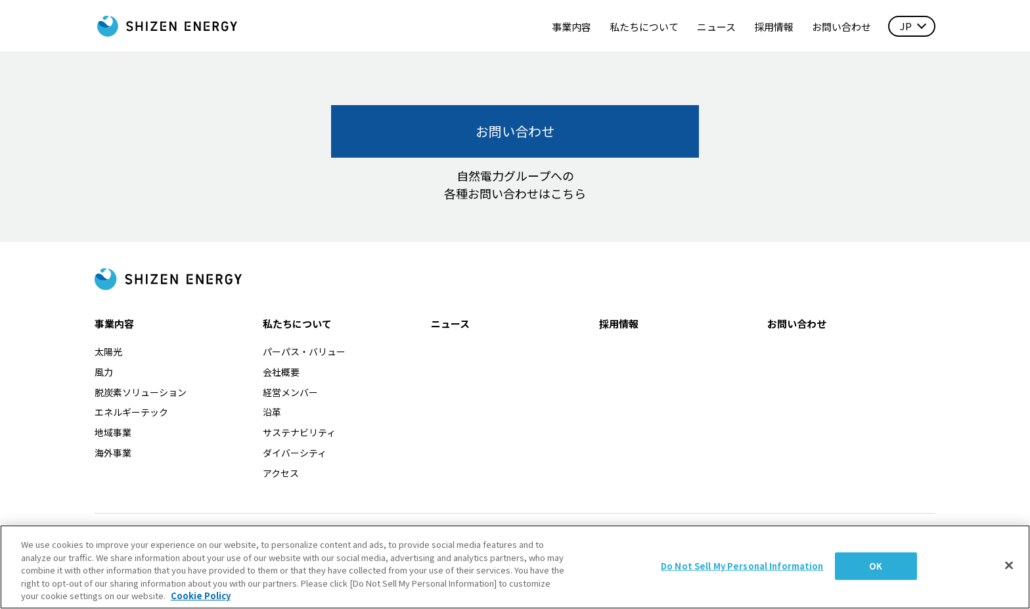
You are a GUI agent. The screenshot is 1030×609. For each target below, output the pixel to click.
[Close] (1009, 570)
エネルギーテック (131, 411)
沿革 (272, 411)
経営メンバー (290, 392)
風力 (104, 371)
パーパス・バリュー (304, 351)
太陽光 (108, 351)
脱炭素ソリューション (141, 392)
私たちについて (644, 27)
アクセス (281, 473)
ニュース (716, 27)
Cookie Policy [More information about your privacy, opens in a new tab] (201, 601)
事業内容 (571, 27)
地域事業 (113, 432)
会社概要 (281, 371)
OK (875, 571)
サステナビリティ (299, 432)
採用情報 (774, 27)
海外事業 (113, 452)
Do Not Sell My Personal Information (742, 571)
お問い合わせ (841, 27)
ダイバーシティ (294, 452)
